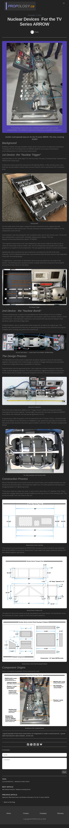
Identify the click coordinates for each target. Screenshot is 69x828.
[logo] (20, 6)
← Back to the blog (8, 806)
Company (43, 817)
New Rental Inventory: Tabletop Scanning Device (16, 793)
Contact (26, 817)
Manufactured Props (22, 785)
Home (8, 817)
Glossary (60, 817)
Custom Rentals (7, 785)
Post (64, 776)
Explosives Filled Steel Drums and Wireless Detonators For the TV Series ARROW (25, 801)
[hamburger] (64, 3)
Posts (37, 32)
